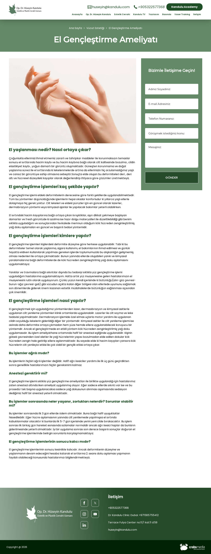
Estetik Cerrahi (122, 14)
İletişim (197, 14)
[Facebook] (84, 502)
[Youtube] (95, 513)
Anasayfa (77, 14)
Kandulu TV (139, 14)
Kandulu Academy (184, 7)
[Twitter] (95, 502)
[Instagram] (84, 513)
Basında (166, 14)
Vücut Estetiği (95, 28)
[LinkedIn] (84, 524)
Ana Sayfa (75, 28)
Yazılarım (154, 14)
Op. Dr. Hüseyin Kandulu (98, 14)
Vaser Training (182, 14)
